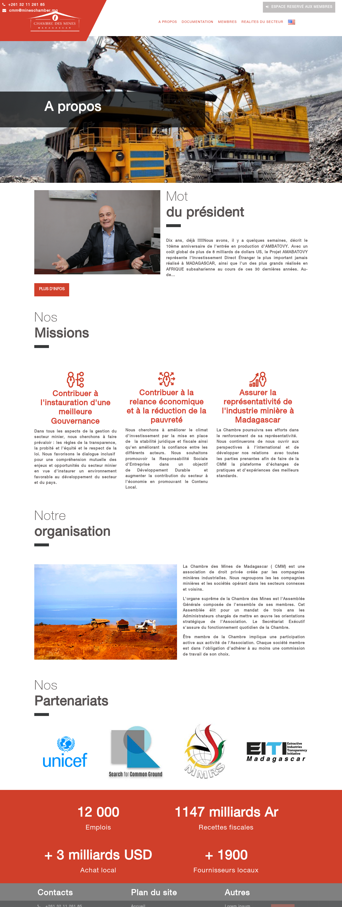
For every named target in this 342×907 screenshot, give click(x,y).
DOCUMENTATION (197, 22)
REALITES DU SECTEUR (262, 22)
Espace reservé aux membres (299, 7)
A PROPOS (168, 22)
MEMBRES (227, 22)
